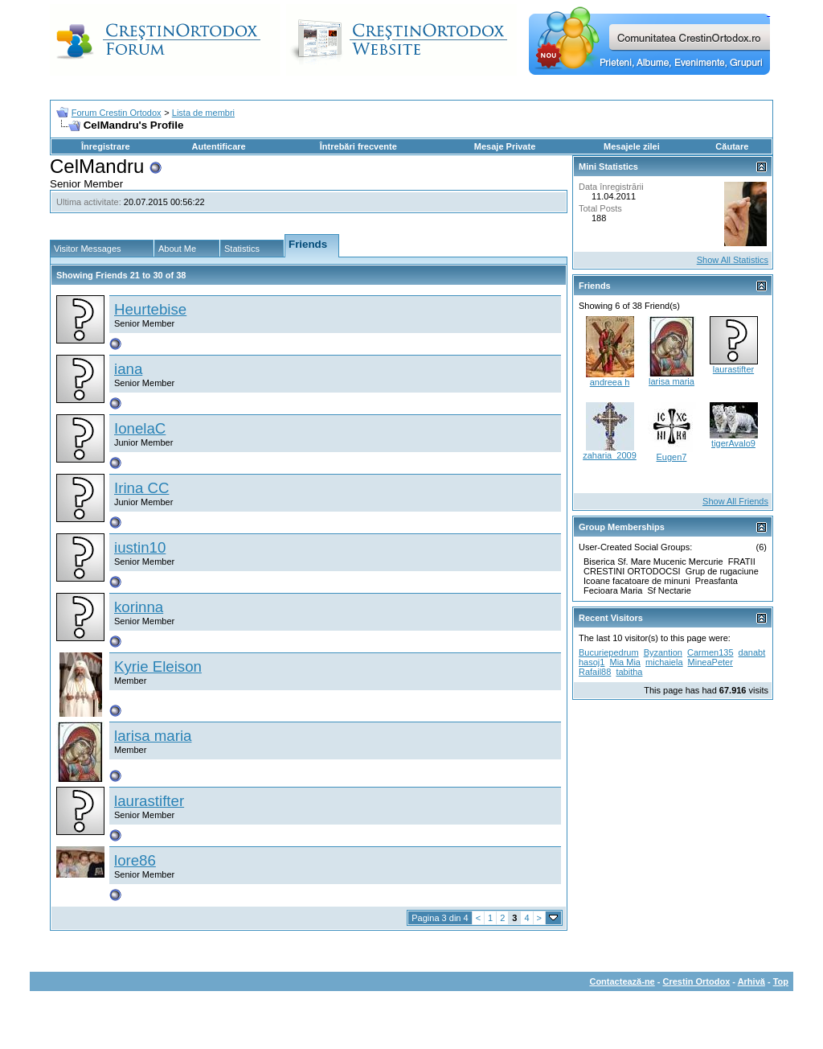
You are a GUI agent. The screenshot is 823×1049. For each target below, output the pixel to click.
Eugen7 (672, 457)
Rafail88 (595, 672)
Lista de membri (203, 112)
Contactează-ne (621, 981)
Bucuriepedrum (609, 652)
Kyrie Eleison (158, 666)
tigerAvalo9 (733, 443)
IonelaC (140, 428)
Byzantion (663, 652)
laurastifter (149, 800)
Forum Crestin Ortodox (117, 112)
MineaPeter (710, 662)
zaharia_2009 (610, 455)
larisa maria (152, 735)
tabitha (629, 672)
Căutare (731, 146)
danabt (752, 652)
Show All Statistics (732, 260)
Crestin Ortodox (697, 981)
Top (780, 981)
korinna (138, 607)
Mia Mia (625, 662)
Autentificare (218, 146)
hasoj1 (591, 662)
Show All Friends (735, 501)
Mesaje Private (504, 146)
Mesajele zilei (632, 146)
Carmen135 (710, 652)
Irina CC (141, 487)
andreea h (610, 382)
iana (128, 368)
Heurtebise (150, 309)
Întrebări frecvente (358, 146)
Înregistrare (105, 146)
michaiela (663, 662)
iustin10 (140, 547)
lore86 (135, 860)
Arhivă (751, 981)
